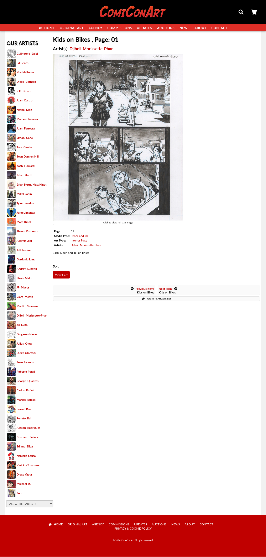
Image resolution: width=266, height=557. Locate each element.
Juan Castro (24, 100)
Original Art (72, 28)
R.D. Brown (24, 91)
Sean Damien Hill (28, 157)
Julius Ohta (24, 344)
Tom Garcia (24, 147)
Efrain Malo (24, 278)
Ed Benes (22, 63)
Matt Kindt (24, 222)
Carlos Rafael (25, 390)
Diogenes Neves (27, 334)
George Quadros (28, 381)
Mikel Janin (24, 194)
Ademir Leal (24, 241)
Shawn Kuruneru (27, 231)
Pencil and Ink (79, 236)
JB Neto (22, 325)
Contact (219, 28)
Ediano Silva (25, 447)
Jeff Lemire (24, 250)
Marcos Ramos (26, 400)
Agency (96, 28)
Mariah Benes (25, 72)
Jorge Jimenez (26, 213)
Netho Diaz (24, 110)
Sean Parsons (25, 362)
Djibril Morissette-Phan (32, 316)
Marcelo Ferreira (27, 119)
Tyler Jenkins (25, 203)
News (184, 28)
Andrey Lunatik (27, 269)
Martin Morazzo (27, 306)
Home (46, 28)
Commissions (119, 28)
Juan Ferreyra (26, 129)
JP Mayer (23, 288)
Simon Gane (25, 138)
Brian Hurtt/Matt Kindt (32, 185)
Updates (144, 28)
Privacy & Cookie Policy (133, 529)
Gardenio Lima (26, 259)
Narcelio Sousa (26, 456)
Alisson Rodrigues (28, 428)
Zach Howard (26, 166)
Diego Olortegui (27, 353)
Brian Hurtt (24, 175)
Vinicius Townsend (29, 465)
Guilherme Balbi (27, 54)
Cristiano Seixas (27, 437)
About (200, 28)
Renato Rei (24, 418)
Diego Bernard (26, 82)
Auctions (166, 28)
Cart (254, 13)
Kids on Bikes (142, 291)
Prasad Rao (24, 409)
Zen (19, 493)
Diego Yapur (24, 475)
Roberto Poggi (26, 372)
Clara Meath (25, 297)
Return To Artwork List (156, 299)
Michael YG (24, 484)
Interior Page (79, 241)
